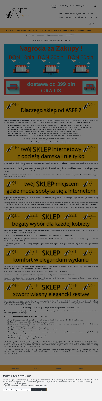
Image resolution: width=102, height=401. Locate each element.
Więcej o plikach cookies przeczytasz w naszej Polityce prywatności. (25, 386)
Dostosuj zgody (25, 390)
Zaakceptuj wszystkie (38, 390)
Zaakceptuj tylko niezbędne (11, 390)
